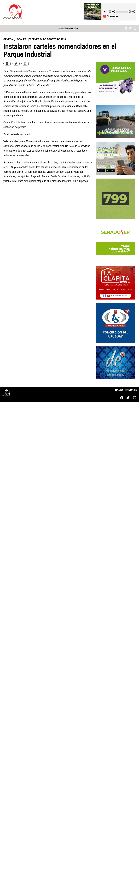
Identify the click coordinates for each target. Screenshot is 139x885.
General (8, 39)
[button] (7, 63)
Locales (21, 39)
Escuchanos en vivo (68, 28)
